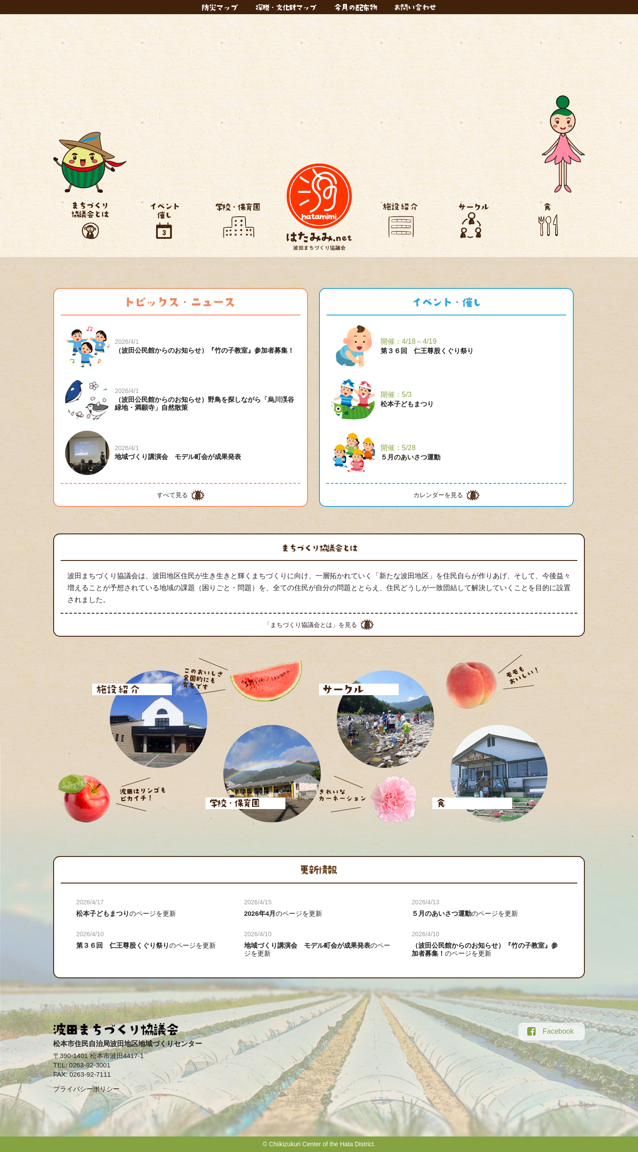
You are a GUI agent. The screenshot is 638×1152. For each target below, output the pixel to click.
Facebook (550, 1031)
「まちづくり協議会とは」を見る (310, 624)
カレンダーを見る (438, 494)
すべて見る (172, 494)
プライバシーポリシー (86, 1089)
